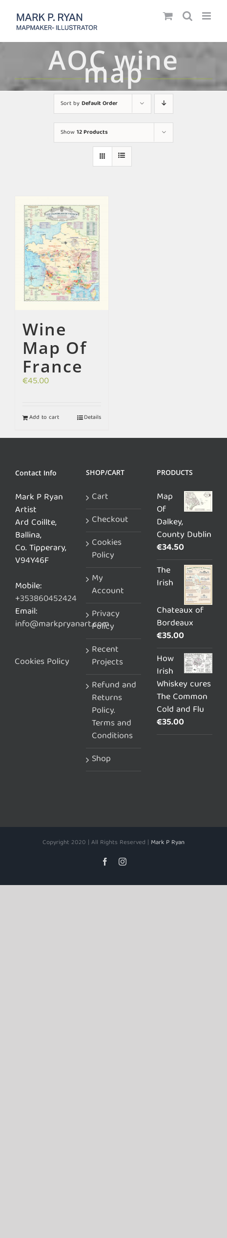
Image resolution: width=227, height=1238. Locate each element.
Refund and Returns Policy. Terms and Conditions (114, 711)
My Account (108, 585)
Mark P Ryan (168, 842)
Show (84, 132)
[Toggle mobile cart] (168, 16)
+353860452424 (46, 599)
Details (92, 417)
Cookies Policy (42, 662)
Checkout (110, 520)
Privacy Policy (106, 621)
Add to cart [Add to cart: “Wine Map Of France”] (44, 417)
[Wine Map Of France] (61, 253)
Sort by (89, 104)
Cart (100, 497)
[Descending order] (163, 104)
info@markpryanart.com (62, 624)
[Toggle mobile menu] (207, 16)
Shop (101, 759)
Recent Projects (107, 656)
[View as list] (121, 156)
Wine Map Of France (54, 347)
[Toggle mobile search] (187, 16)
